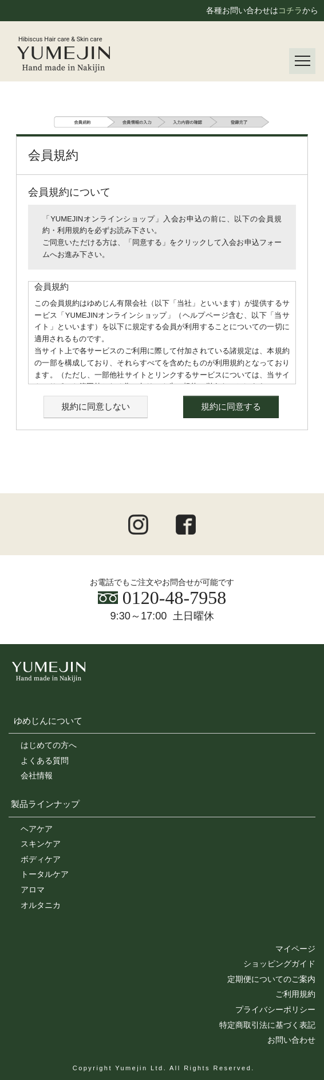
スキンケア (41, 843)
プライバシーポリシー (275, 1009)
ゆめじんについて (48, 721)
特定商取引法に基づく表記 (267, 1025)
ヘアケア (37, 828)
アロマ (33, 889)
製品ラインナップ (45, 804)
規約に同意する (231, 406)
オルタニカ (41, 905)
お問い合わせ (291, 1039)
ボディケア (41, 859)
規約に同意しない (95, 406)
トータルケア (45, 874)
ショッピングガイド (279, 963)
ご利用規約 (295, 994)
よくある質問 (45, 760)
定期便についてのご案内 (271, 979)
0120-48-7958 (162, 597)
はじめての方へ (49, 745)
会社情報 (37, 775)
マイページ (295, 948)
